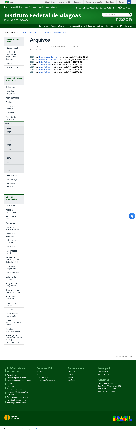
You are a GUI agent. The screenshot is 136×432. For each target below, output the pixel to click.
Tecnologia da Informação (17, 403)
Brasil (12, 2)
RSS (130, 19)
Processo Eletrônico (95, 26)
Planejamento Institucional (17, 397)
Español (120, 7)
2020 (32, 67)
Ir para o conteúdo (11, 7)
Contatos (128, 26)
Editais (55, 32)
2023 (32, 64)
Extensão (10, 386)
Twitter (127, 19)
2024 (32, 62)
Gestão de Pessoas (14, 389)
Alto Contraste (95, 7)
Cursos (40, 372)
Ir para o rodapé (51, 7)
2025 (32, 59)
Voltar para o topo (124, 356)
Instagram (123, 19)
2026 (32, 57)
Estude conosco (43, 377)
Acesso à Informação (58, 26)
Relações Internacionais (16, 400)
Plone (38, 429)
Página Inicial (21, 32)
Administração (12, 375)
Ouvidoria (109, 26)
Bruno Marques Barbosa (48, 57)
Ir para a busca (38, 7)
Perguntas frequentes (46, 380)
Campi (39, 374)
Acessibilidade (81, 7)
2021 (32, 72)
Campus (30, 32)
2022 (32, 69)
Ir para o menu (25, 7)
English (128, 7)
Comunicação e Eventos (16, 378)
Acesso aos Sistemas (77, 26)
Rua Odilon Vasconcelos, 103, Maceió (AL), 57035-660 (109, 387)
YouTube (120, 19)
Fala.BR (119, 26)
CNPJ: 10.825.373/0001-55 (108, 391)
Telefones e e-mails (105, 383)
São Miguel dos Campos (43, 32)
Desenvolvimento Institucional (19, 381)
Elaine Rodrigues (45, 62)
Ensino (9, 383)
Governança (43, 26)
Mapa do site (109, 7)
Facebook (117, 19)
